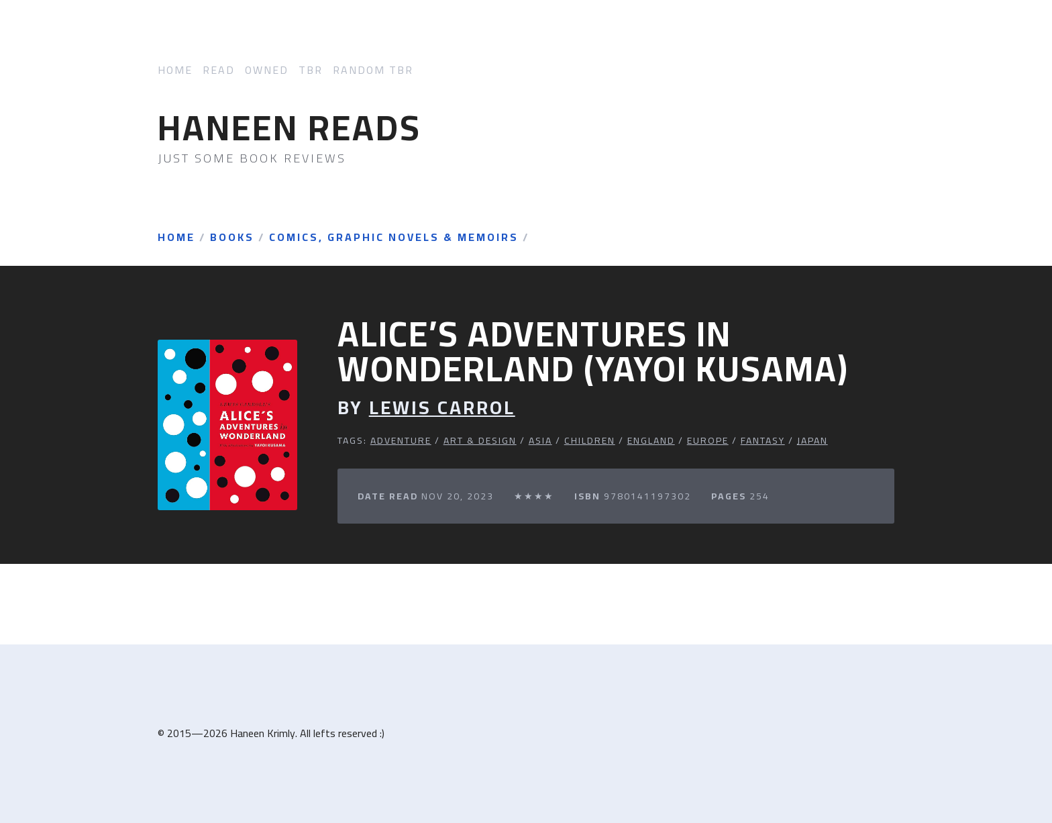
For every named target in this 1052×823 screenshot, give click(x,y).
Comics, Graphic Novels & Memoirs (394, 237)
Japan (812, 440)
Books (232, 237)
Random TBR (373, 70)
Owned (266, 70)
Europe (708, 440)
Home (175, 70)
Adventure (400, 440)
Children (589, 440)
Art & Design (480, 440)
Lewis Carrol (442, 408)
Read (219, 70)
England (651, 440)
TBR (311, 70)
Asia (540, 440)
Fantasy (763, 440)
